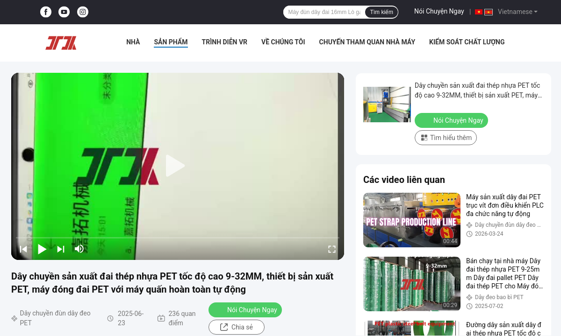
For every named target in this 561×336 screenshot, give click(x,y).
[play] (177, 166)
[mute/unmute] (79, 249)
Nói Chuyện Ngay (439, 11)
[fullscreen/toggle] (332, 249)
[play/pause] (42, 249)
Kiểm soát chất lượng (466, 42)
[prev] (23, 249)
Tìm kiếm (381, 12)
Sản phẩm (170, 42)
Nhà (133, 42)
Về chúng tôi (283, 42)
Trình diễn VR (225, 42)
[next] (60, 249)
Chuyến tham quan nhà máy (367, 42)
